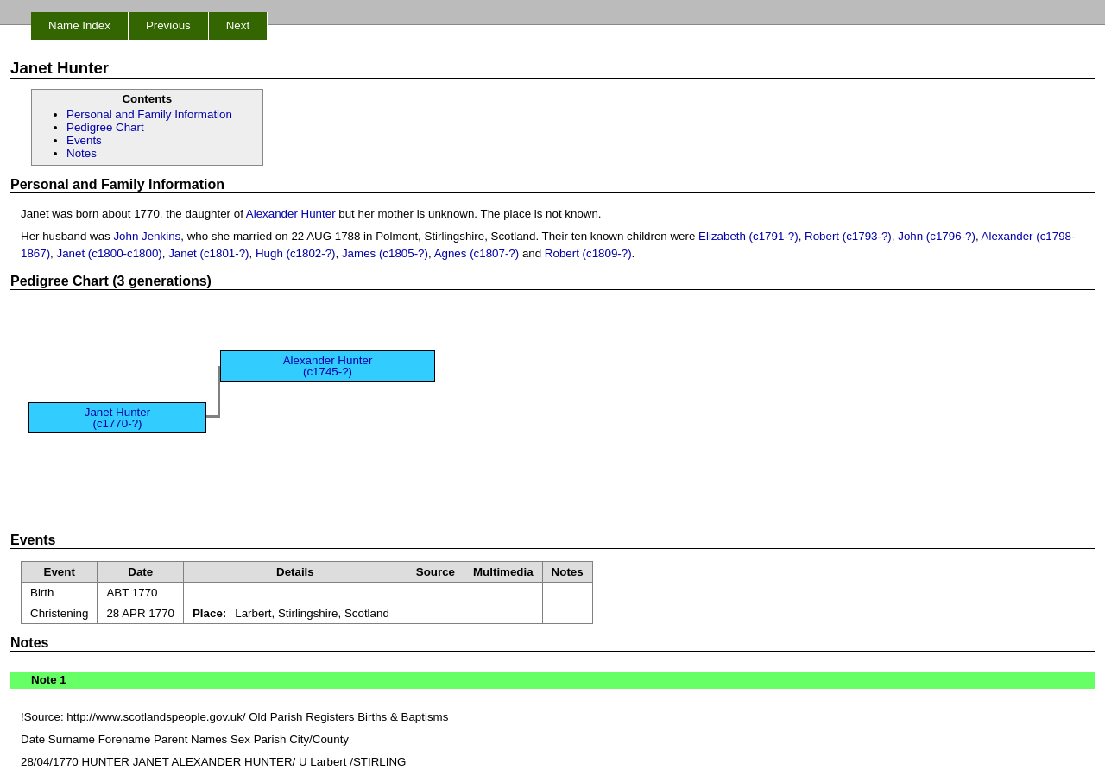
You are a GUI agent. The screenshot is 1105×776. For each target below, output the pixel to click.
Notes (81, 153)
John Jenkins (146, 236)
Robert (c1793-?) (848, 236)
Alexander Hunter (291, 213)
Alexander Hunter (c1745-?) (328, 366)
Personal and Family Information (149, 114)
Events (84, 140)
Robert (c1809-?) (588, 253)
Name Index (79, 25)
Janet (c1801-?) (208, 253)
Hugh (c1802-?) (296, 253)
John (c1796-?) (937, 236)
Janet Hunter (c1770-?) (117, 418)
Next (237, 25)
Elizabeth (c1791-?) (748, 236)
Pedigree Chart (105, 127)
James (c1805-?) (385, 253)
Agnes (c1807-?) (477, 253)
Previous (168, 25)
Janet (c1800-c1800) (109, 253)
